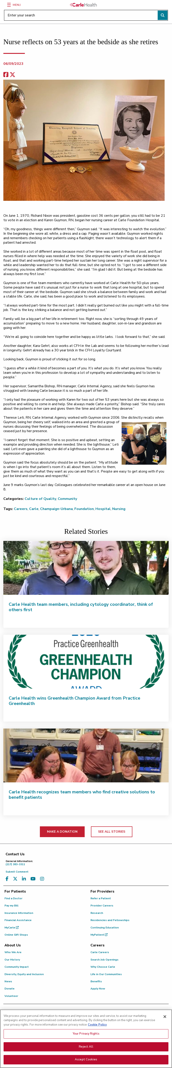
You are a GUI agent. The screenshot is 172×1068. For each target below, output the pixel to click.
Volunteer (11, 996)
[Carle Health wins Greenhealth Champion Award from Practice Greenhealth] (86, 662)
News (8, 981)
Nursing (118, 508)
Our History (12, 959)
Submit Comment (17, 871)
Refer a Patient (100, 898)
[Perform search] (163, 15)
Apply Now (97, 988)
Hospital (103, 508)
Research (96, 913)
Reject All (86, 1050)
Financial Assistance (18, 920)
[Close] (165, 1020)
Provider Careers (101, 905)
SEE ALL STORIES (111, 831)
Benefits (96, 981)
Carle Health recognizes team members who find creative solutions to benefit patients (82, 794)
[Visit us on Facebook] (7, 879)
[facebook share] (5, 75)
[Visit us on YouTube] (33, 879)
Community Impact (16, 967)
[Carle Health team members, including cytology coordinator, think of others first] (86, 568)
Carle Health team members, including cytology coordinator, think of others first (81, 607)
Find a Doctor (13, 898)
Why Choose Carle (102, 967)
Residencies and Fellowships (109, 920)
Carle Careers (99, 952)
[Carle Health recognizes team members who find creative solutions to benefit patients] (86, 755)
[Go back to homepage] (83, 5)
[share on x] (12, 75)
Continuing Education (104, 927)
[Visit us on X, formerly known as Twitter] (15, 879)
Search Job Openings (104, 959)
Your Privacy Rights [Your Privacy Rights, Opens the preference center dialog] (86, 1037)
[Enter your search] (86, 15)
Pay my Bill (11, 905)
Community (67, 498)
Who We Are (13, 952)
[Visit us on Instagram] (42, 879)
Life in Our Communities (106, 974)
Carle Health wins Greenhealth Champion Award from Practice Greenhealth (74, 701)
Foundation (84, 508)
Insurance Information (18, 913)
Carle (34, 508)
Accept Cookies (86, 1063)
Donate (9, 988)
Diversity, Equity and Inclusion (24, 974)
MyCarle (11, 927)
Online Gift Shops (16, 935)
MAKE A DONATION (62, 831)
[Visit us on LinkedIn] (24, 879)
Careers (21, 508)
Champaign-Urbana (56, 508)
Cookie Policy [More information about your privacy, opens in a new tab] (97, 1028)
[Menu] (9, 5)
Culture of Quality (40, 498)
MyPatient (99, 935)
